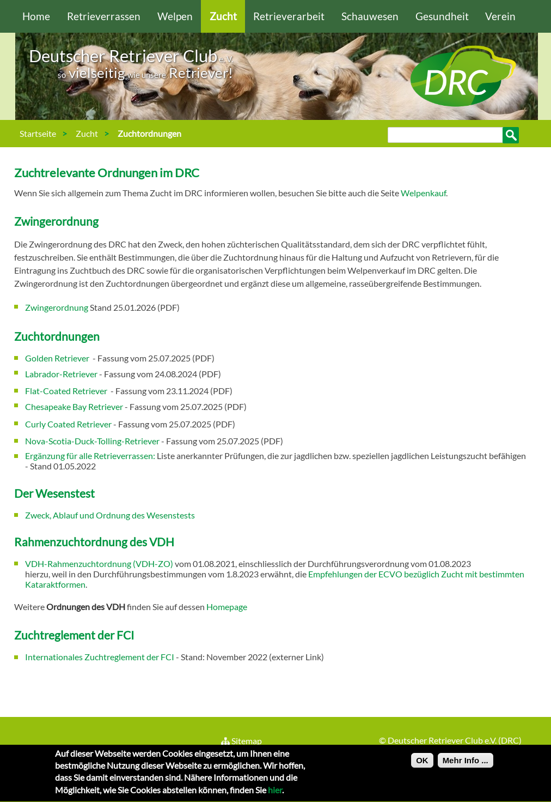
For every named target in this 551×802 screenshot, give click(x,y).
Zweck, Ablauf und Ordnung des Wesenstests (110, 515)
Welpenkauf (423, 193)
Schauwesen (370, 16)
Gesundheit (442, 16)
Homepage (226, 606)
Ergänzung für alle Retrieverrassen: (90, 455)
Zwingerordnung (56, 307)
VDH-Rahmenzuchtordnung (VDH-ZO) (99, 563)
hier (275, 793)
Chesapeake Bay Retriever (75, 406)
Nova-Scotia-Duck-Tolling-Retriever (92, 441)
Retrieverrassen (103, 16)
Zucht (223, 16)
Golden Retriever (58, 358)
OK (422, 763)
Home (36, 16)
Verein (500, 16)
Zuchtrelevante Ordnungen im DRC (106, 172)
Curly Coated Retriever (68, 424)
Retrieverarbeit (289, 16)
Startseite (38, 133)
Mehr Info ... (465, 763)
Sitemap (241, 740)
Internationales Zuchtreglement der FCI (99, 657)
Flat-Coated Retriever (67, 390)
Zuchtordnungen (149, 133)
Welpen (175, 16)
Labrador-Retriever (61, 374)
